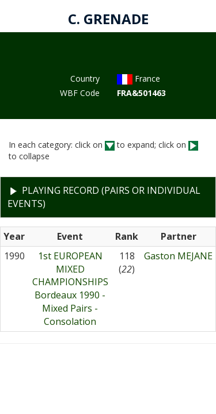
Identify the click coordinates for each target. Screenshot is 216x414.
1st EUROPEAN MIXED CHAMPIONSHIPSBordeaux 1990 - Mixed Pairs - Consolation (70, 289)
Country (85, 78)
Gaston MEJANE (178, 256)
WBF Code (80, 92)
